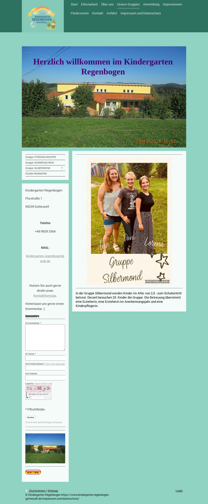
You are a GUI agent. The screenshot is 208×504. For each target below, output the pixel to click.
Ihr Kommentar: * (33, 323)
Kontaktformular (44, 295)
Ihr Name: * (30, 353)
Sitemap (53, 490)
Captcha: (38, 383)
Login (179, 490)
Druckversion (35, 490)
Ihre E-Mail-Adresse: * (45, 363)
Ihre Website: (31, 373)
